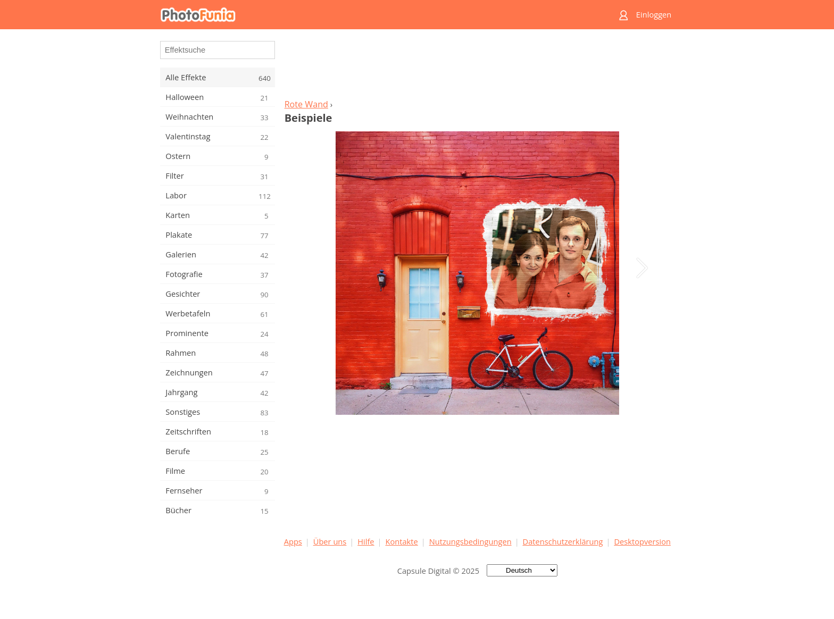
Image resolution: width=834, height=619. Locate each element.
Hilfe (365, 541)
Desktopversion (642, 541)
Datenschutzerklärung (563, 541)
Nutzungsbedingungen (470, 541)
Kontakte (401, 541)
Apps (293, 541)
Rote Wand (306, 104)
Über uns (330, 541)
